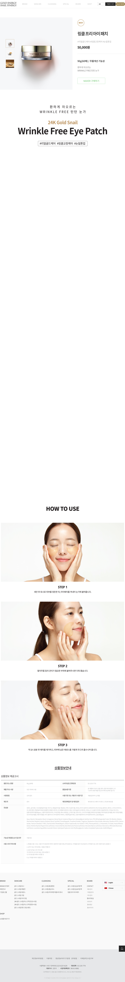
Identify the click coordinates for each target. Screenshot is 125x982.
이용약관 (49, 958)
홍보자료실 (90, 898)
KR (100, 4)
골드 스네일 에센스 (19, 892)
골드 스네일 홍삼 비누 (48, 889)
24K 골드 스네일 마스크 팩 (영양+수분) (25, 904)
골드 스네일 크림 (19, 895)
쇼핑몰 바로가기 (5, 919)
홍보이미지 (90, 907)
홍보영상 (89, 904)
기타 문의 (89, 895)
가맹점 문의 (90, 892)
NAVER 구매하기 (91, 80)
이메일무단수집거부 (86, 958)
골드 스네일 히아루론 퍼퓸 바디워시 (52, 892)
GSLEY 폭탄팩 (120, 4)
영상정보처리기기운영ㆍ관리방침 (66, 958)
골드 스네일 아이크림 (20, 898)
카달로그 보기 (110, 4)
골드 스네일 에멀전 (19, 889)
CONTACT (90, 886)
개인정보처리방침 (37, 958)
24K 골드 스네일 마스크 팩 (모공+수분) (25, 901)
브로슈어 (89, 901)
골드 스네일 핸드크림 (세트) (22, 907)
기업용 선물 (3, 892)
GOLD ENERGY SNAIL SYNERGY (8, 4)
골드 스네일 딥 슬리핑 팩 (75, 886)
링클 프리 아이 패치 (73, 892)
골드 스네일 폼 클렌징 (48, 886)
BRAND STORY (4, 886)
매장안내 (2, 889)
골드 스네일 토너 (19, 886)
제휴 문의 (89, 889)
